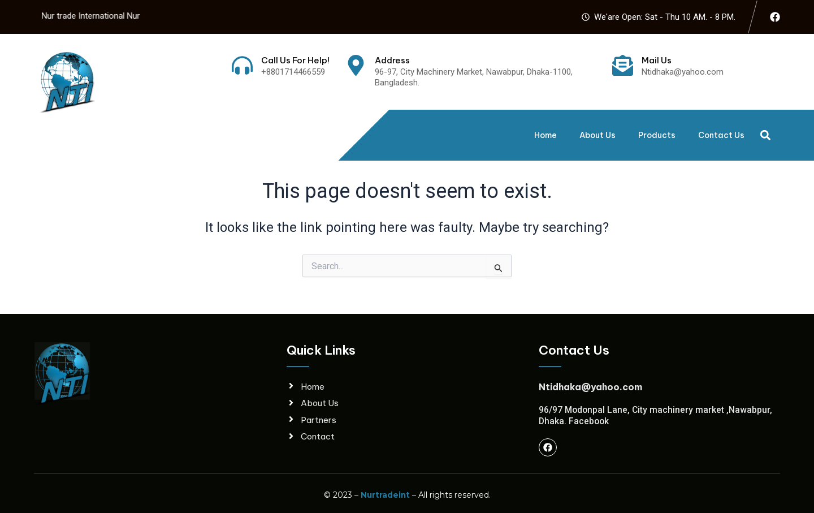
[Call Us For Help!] (242, 65)
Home (545, 135)
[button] (765, 135)
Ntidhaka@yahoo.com (590, 386)
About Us (597, 135)
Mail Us (657, 60)
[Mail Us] (622, 65)
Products (657, 135)
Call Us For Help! (295, 60)
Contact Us (721, 135)
